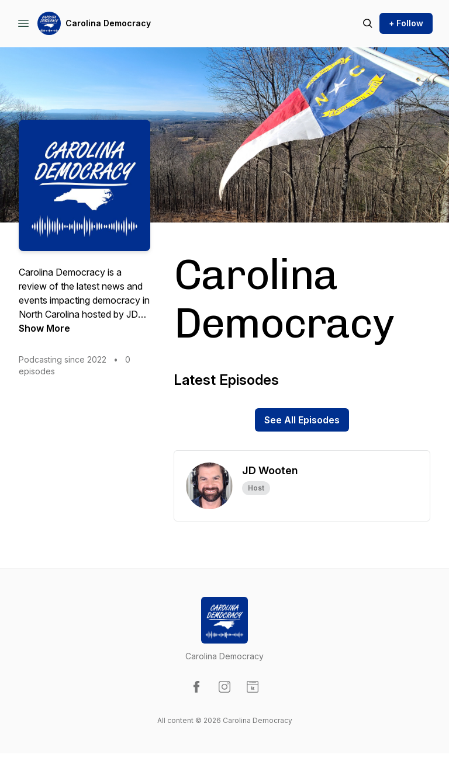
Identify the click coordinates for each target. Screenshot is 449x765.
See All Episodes (302, 420)
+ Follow (406, 23)
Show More (44, 328)
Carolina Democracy (108, 23)
